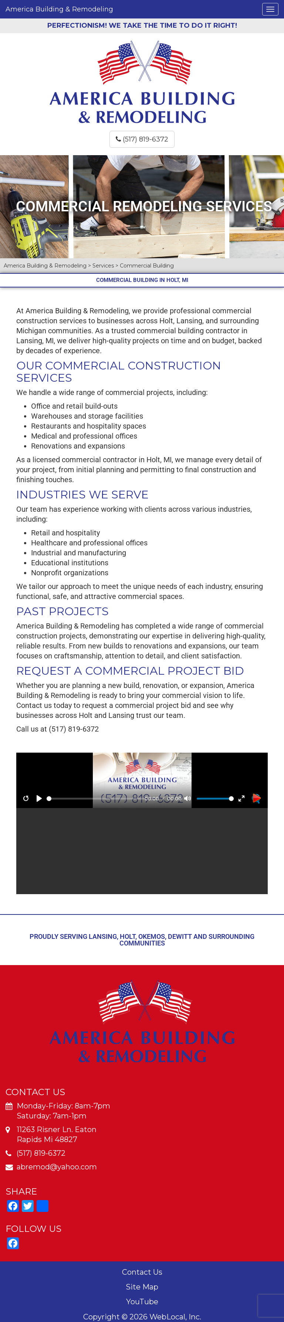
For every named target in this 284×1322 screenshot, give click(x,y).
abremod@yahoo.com (57, 1166)
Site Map (142, 1286)
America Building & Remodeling (59, 9)
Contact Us (142, 1272)
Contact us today (44, 705)
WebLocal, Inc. (175, 1316)
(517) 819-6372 (142, 139)
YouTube (142, 1301)
